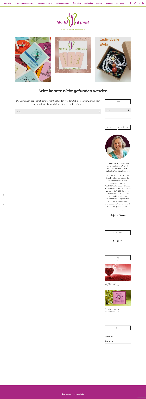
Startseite (7, 3)
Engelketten (109, 336)
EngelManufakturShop (115, 3)
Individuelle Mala (62, 3)
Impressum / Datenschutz (73, 394)
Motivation (88, 3)
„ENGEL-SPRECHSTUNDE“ (25, 3)
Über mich (77, 3)
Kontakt (99, 3)
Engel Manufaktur (45, 3)
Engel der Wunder (113, 309)
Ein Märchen (110, 284)
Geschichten (109, 341)
